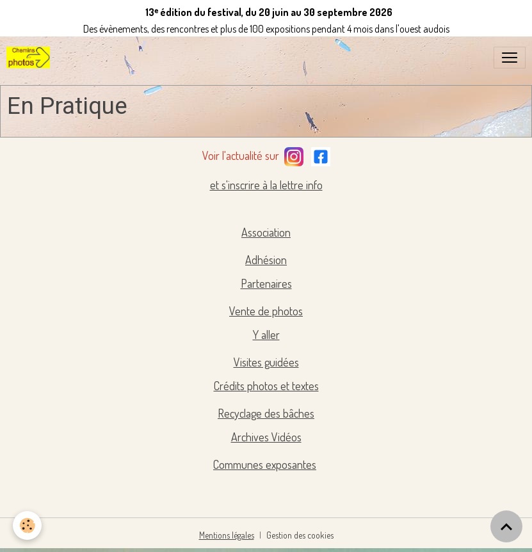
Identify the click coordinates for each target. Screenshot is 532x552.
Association (266, 232)
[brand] (30, 57)
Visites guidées (266, 362)
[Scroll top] (506, 526)
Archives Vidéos (266, 437)
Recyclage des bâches (266, 413)
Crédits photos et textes (266, 386)
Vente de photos (266, 311)
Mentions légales (226, 535)
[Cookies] (27, 525)
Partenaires (266, 283)
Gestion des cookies (300, 535)
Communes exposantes (264, 464)
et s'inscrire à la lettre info (266, 185)
